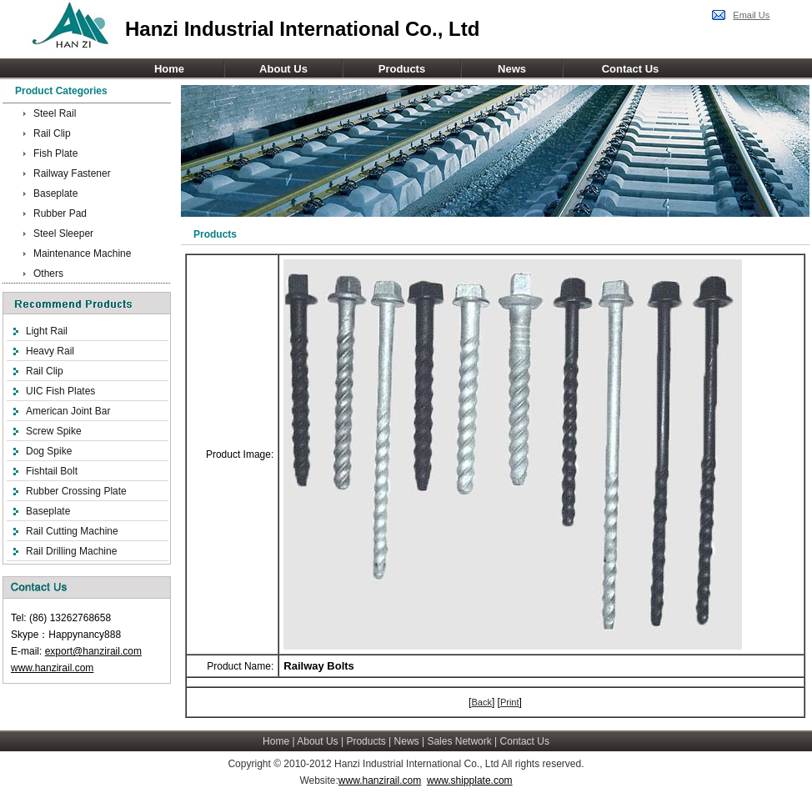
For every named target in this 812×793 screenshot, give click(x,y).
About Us (283, 69)
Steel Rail (54, 113)
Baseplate (55, 193)
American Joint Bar (68, 411)
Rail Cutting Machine (72, 531)
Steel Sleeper (63, 233)
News (512, 69)
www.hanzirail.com (52, 668)
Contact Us (630, 69)
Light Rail (47, 331)
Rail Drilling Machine (71, 551)
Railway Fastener (72, 173)
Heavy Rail (50, 351)
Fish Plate (55, 153)
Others (48, 273)
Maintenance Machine (82, 253)
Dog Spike (49, 451)
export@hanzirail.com (93, 651)
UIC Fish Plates (60, 391)
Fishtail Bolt (52, 471)
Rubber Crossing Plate (76, 491)
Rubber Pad (60, 213)
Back (481, 702)
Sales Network (459, 741)
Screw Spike (54, 431)
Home (169, 69)
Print (509, 702)
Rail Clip (52, 133)
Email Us (751, 15)
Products (401, 69)
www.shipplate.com (470, 780)
